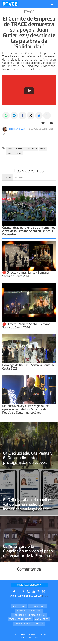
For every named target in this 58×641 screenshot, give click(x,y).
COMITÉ (10, 153)
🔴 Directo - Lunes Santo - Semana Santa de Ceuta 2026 (25, 274)
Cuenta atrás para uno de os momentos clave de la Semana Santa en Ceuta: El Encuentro (28, 231)
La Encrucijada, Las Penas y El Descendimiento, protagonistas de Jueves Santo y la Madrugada (27, 460)
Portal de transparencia (29, 623)
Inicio (45, 596)
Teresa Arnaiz (17, 129)
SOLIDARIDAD (32, 148)
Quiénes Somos (37, 606)
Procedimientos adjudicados (29, 615)
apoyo (42, 148)
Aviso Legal (19, 606)
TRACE (9, 148)
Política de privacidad (28, 610)
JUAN (19, 153)
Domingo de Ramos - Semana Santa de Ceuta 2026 (28, 366)
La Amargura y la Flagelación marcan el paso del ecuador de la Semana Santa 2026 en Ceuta (28, 553)
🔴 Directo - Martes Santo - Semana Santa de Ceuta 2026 (26, 325)
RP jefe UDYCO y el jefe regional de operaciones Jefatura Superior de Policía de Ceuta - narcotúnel (25, 409)
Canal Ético (41, 619)
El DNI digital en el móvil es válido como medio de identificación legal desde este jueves (27, 506)
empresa (19, 148)
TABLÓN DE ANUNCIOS (20, 619)
